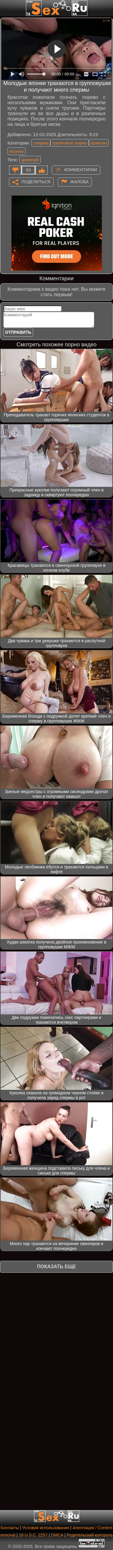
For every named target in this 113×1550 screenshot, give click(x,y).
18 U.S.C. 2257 (33, 1535)
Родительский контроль (90, 1535)
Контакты (10, 1527)
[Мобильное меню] (5, 8)
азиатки (99, 142)
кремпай (30, 159)
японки (16, 151)
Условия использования (45, 1527)
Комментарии (80, 169)
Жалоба (79, 181)
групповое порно (69, 142)
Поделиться (35, 181)
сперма (41, 142)
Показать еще (56, 1266)
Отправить (18, 332)
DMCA (57, 1535)
